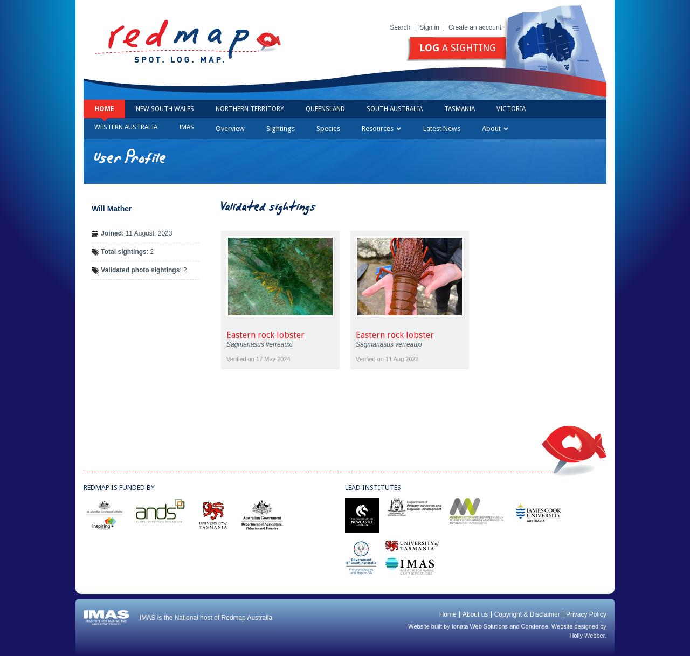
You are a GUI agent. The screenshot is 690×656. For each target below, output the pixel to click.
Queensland (325, 109)
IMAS (186, 127)
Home (104, 109)
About (495, 129)
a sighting (457, 47)
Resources (381, 129)
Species (328, 129)
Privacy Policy (586, 614)
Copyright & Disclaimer (527, 614)
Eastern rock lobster (265, 335)
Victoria (511, 109)
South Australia (395, 109)
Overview (230, 129)
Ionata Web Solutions (480, 626)
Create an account (474, 27)
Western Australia (125, 127)
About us (475, 614)
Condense (534, 626)
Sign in (429, 27)
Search (400, 27)
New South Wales (165, 109)
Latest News (441, 129)
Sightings (280, 129)
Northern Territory (250, 109)
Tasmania (459, 109)
